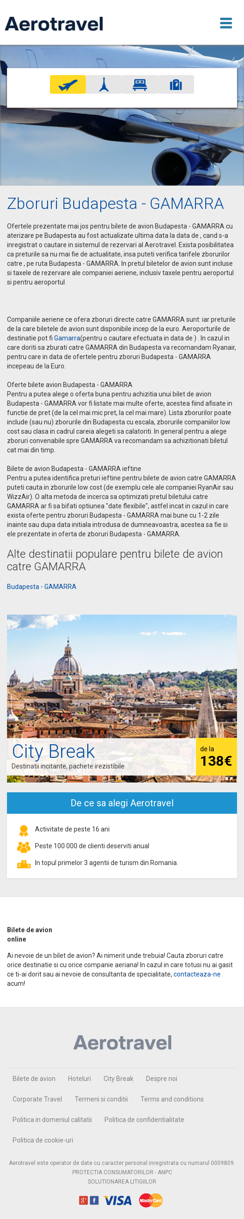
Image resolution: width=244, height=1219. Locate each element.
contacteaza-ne (197, 974)
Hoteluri (79, 1078)
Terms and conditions (172, 1099)
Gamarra (67, 338)
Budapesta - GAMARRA (42, 586)
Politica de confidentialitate (144, 1119)
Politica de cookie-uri (43, 1140)
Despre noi (161, 1078)
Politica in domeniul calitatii (52, 1119)
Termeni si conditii (101, 1099)
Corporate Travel (37, 1099)
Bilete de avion (34, 1078)
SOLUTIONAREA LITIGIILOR (122, 1181)
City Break (118, 1078)
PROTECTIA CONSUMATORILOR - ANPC (122, 1172)
